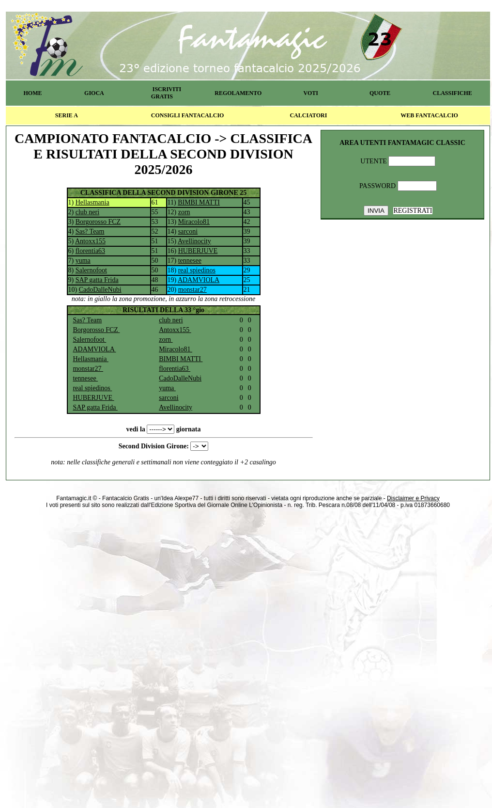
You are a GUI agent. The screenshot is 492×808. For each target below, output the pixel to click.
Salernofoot (91, 270)
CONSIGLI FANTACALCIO (187, 115)
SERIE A (66, 115)
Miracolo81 (194, 221)
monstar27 (192, 289)
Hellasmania (92, 202)
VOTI (311, 93)
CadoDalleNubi (100, 289)
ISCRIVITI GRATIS (166, 93)
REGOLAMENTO (238, 93)
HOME (32, 93)
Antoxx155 (90, 241)
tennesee (189, 260)
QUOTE (379, 93)
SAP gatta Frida (97, 280)
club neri (87, 212)
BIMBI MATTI (199, 202)
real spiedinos (196, 270)
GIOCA (94, 93)
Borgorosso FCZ (98, 221)
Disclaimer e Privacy (413, 498)
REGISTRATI (412, 210)
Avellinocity (194, 241)
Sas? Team (90, 231)
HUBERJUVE (198, 250)
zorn (184, 212)
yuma (83, 260)
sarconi (188, 231)
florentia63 (90, 250)
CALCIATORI (308, 115)
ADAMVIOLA (198, 280)
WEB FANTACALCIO (429, 115)
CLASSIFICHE (452, 93)
